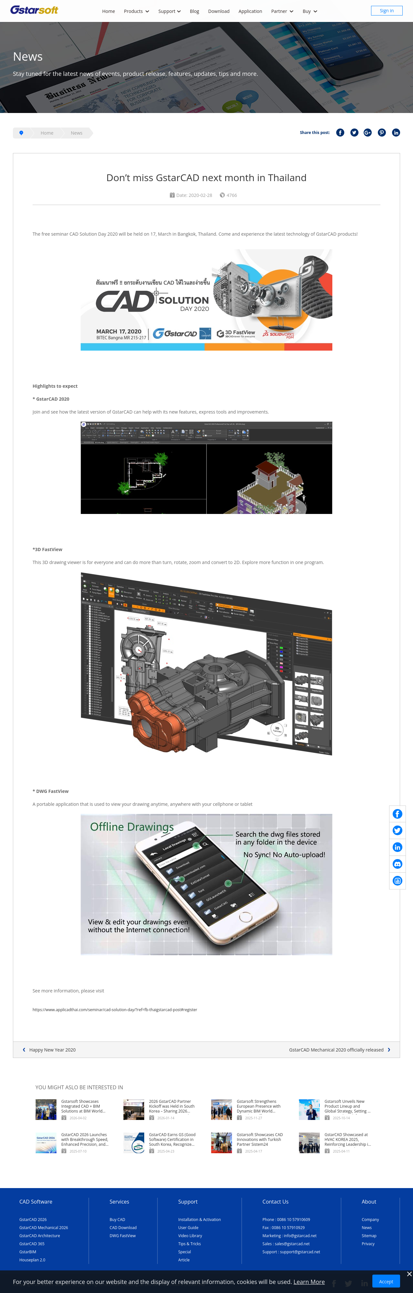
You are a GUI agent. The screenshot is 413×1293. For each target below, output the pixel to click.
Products (136, 11)
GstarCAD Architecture (39, 1235)
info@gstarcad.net (300, 1235)
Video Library (190, 1235)
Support (169, 11)
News (77, 133)
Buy (310, 11)
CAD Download (123, 1227)
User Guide (188, 1227)
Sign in (387, 10)
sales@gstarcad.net (292, 1244)
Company (370, 1219)
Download (218, 11)
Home (108, 11)
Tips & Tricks (189, 1244)
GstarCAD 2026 (33, 1219)
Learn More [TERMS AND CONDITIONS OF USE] (309, 1282)
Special (184, 1252)
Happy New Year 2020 (52, 1050)
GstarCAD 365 (32, 1244)
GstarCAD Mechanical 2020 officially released (336, 1050)
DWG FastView (123, 1235)
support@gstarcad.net (300, 1252)
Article (184, 1260)
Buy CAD (117, 1219)
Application (250, 11)
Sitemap (369, 1235)
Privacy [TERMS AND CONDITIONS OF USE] (368, 1244)
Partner (282, 11)
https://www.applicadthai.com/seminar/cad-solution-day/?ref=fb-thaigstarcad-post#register (115, 1009)
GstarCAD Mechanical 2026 (43, 1227)
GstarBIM (27, 1252)
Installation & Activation (199, 1219)
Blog (194, 11)
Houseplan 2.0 (32, 1260)
